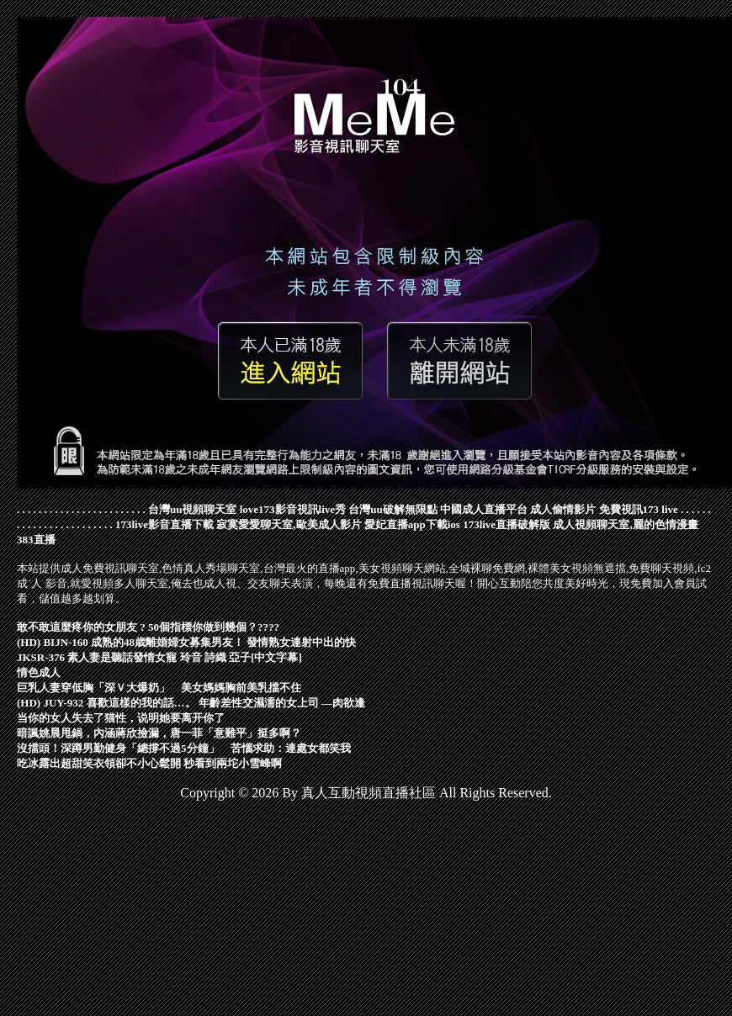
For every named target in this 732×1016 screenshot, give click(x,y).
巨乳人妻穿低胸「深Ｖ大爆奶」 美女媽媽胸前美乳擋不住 (159, 687)
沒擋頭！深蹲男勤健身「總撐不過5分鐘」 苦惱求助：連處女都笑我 (184, 748)
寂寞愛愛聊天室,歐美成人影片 (288, 524)
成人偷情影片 (563, 509)
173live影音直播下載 (164, 524)
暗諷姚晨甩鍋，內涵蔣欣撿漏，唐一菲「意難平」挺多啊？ (159, 733)
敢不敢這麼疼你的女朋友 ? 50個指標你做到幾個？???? (148, 627)
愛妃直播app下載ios (412, 524)
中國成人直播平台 (484, 509)
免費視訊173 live (638, 509)
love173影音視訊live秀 (293, 509)
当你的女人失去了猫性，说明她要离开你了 (121, 718)
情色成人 (39, 672)
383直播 (36, 539)
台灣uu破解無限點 (392, 509)
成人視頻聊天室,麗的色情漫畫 (625, 524)
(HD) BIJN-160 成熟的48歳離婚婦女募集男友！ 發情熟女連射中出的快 (186, 642)
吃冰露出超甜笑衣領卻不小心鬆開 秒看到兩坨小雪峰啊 (149, 763)
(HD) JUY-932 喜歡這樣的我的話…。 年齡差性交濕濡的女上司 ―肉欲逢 (191, 702)
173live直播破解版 (506, 524)
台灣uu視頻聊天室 (192, 509)
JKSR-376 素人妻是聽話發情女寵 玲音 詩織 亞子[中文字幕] (159, 657)
